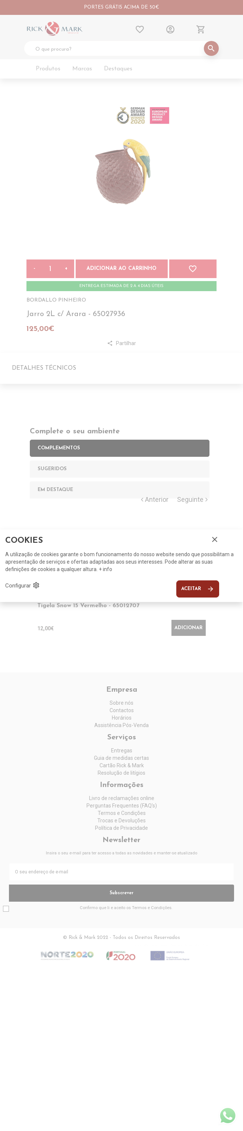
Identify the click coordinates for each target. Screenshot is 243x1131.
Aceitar (197, 589)
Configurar (22, 585)
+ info (105, 569)
